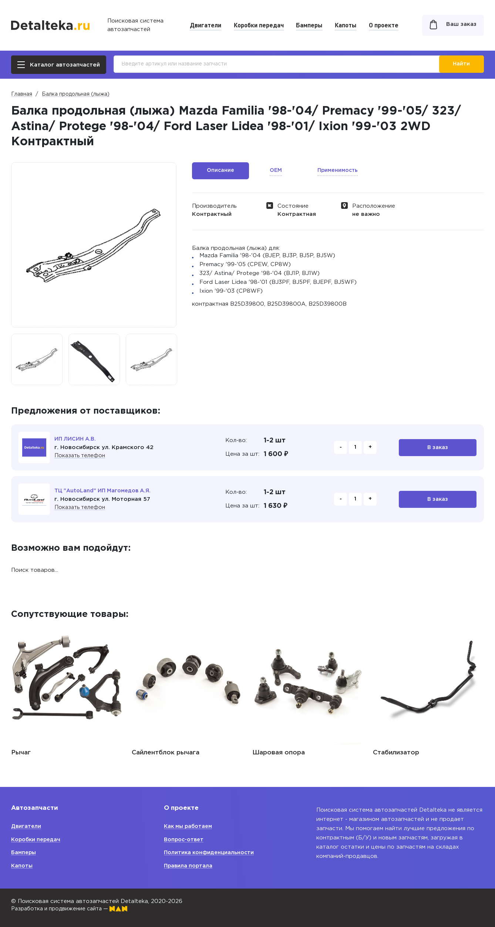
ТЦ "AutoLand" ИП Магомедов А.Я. (105, 490)
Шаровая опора (278, 752)
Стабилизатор (396, 752)
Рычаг (21, 752)
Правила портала (189, 865)
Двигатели (205, 25)
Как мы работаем (190, 826)
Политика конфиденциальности (211, 852)
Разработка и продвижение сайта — (74, 908)
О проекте (383, 25)
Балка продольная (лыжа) (76, 94)
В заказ (438, 447)
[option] (36, 359)
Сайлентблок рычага (165, 752)
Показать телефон (81, 455)
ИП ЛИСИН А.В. (76, 439)
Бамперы (309, 25)
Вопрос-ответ (185, 839)
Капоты (346, 25)
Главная (21, 94)
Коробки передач (259, 25)
